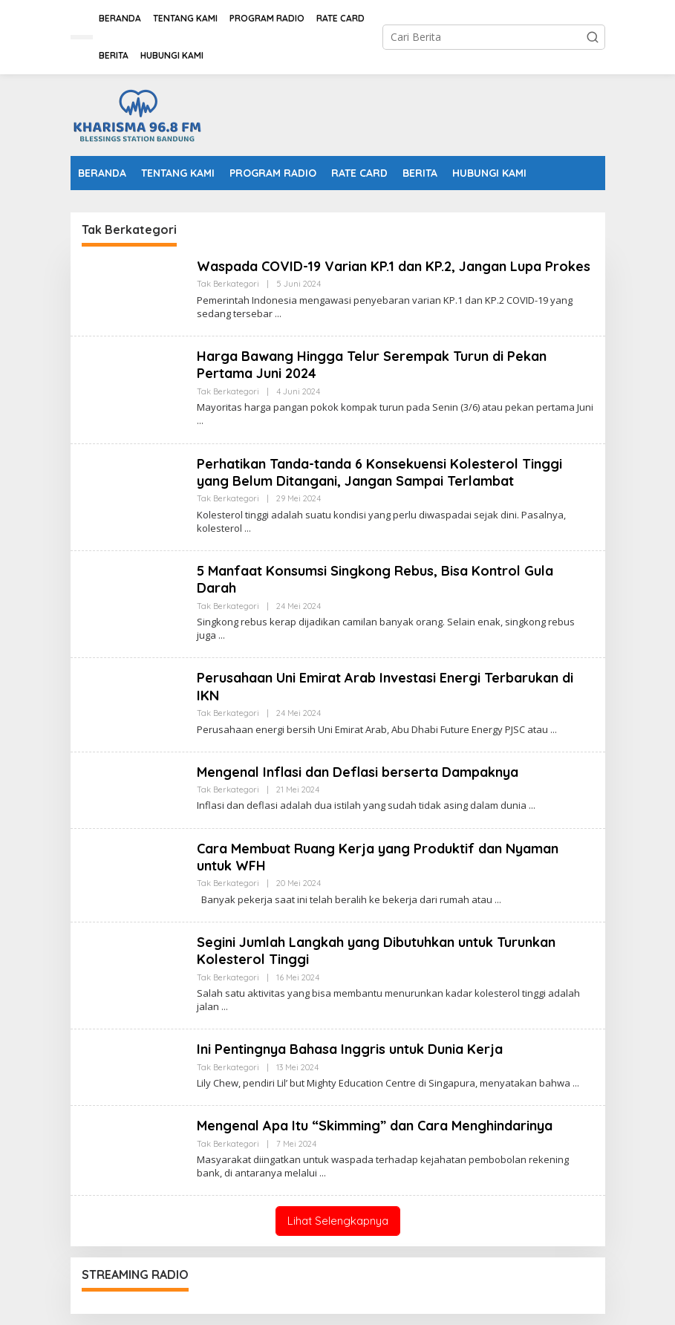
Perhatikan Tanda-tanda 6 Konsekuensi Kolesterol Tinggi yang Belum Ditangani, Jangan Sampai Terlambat (379, 472)
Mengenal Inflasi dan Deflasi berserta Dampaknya (357, 772)
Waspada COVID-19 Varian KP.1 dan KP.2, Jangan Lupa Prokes (393, 266)
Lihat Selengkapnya (337, 1221)
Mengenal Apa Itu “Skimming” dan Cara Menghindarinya (374, 1125)
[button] (592, 37)
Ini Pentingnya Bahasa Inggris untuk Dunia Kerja (350, 1049)
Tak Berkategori (228, 284)
